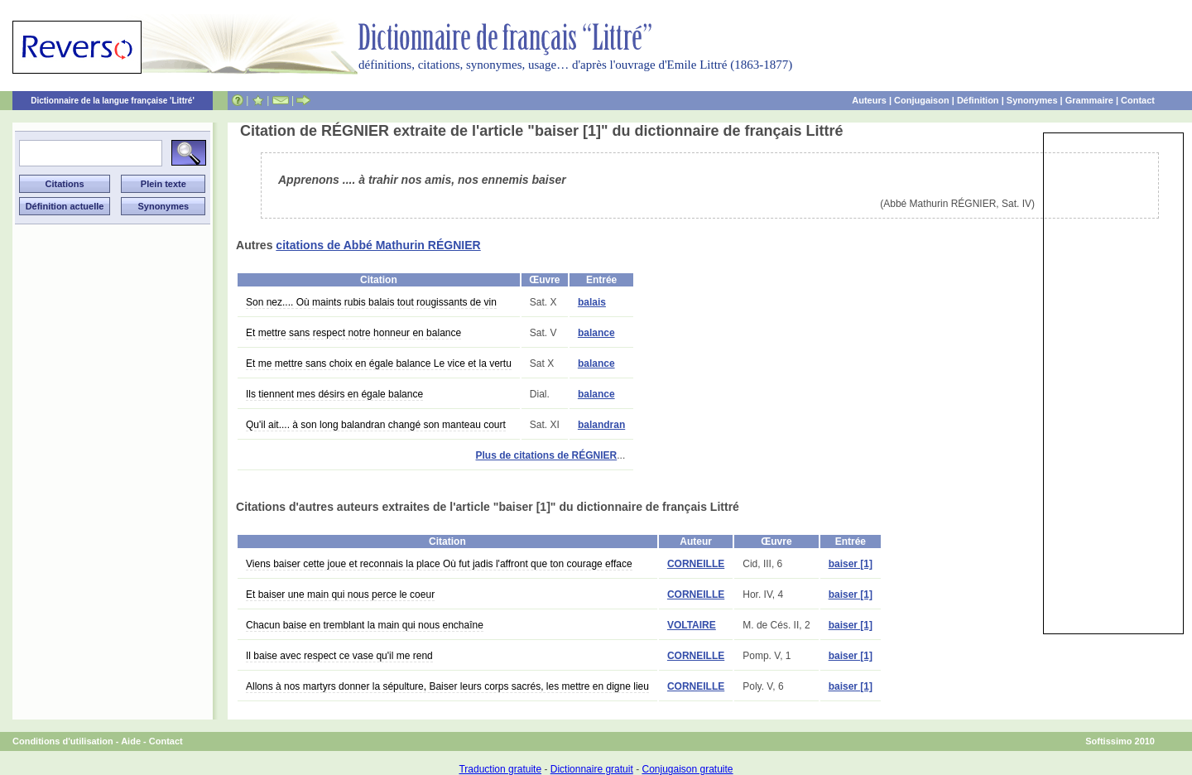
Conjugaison (921, 100)
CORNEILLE (695, 564)
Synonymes (1032, 100)
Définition (978, 100)
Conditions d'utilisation (62, 741)
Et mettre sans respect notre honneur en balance (353, 333)
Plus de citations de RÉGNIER (547, 455)
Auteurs (869, 100)
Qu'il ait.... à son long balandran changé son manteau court (376, 425)
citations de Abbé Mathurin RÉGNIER (378, 245)
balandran (601, 425)
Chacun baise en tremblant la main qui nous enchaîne (364, 625)
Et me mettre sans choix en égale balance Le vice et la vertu (379, 363)
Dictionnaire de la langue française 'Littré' (113, 100)
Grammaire (1089, 100)
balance (596, 333)
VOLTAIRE (691, 625)
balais (592, 302)
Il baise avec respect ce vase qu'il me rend (339, 656)
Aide (131, 741)
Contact (1138, 100)
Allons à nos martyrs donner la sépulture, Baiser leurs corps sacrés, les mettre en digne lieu (447, 686)
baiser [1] (850, 564)
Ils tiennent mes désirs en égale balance (334, 394)
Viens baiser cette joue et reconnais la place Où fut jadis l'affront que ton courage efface (439, 564)
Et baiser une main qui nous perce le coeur (340, 594)
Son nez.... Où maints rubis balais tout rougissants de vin (371, 302)
